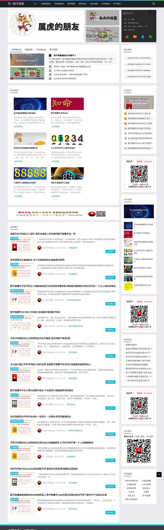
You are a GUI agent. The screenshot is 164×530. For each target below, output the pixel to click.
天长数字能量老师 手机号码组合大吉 (141, 361)
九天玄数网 (146, 484)
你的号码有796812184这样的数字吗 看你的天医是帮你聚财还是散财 (44, 435)
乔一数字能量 (16, 3)
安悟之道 (131, 496)
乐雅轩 (146, 492)
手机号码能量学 (131, 499)
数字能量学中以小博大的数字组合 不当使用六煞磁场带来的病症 (41, 357)
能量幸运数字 (131, 345)
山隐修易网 (146, 481)
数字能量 (71, 4)
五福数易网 (131, 484)
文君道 (131, 492)
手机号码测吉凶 (17, 257)
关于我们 (117, 4)
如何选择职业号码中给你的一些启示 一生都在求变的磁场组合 (40, 383)
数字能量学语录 (17, 283)
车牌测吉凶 (45, 4)
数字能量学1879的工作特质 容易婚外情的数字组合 (35, 278)
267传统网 (146, 496)
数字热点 (83, 4)
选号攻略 (94, 4)
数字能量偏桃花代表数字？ (65, 55)
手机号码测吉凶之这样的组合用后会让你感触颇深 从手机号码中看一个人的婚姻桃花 (51, 409)
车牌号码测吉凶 (131, 481)
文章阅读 (19, 127)
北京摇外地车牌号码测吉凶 (65, 78)
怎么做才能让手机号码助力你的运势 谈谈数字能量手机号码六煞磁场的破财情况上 (50, 331)
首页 (35, 4)
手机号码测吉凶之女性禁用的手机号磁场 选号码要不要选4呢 (40, 305)
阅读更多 (110, 218)
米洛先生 (146, 488)
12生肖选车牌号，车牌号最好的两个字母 (71, 74)
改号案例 (105, 4)
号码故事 (14, 205)
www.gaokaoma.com (58, 523)
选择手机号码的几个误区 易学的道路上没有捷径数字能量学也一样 (43, 200)
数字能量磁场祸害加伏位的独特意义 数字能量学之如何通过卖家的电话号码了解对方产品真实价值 (58, 461)
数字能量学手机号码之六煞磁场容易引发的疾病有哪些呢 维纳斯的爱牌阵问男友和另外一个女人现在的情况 (63, 252)
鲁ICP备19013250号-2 (97, 523)
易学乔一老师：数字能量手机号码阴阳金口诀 (72, 67)
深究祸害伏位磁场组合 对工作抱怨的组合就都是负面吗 (37, 226)
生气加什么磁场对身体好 (64, 70)
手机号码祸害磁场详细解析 (137, 365)
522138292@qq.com (122, 519)
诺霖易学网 (131, 488)
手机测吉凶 (59, 4)
